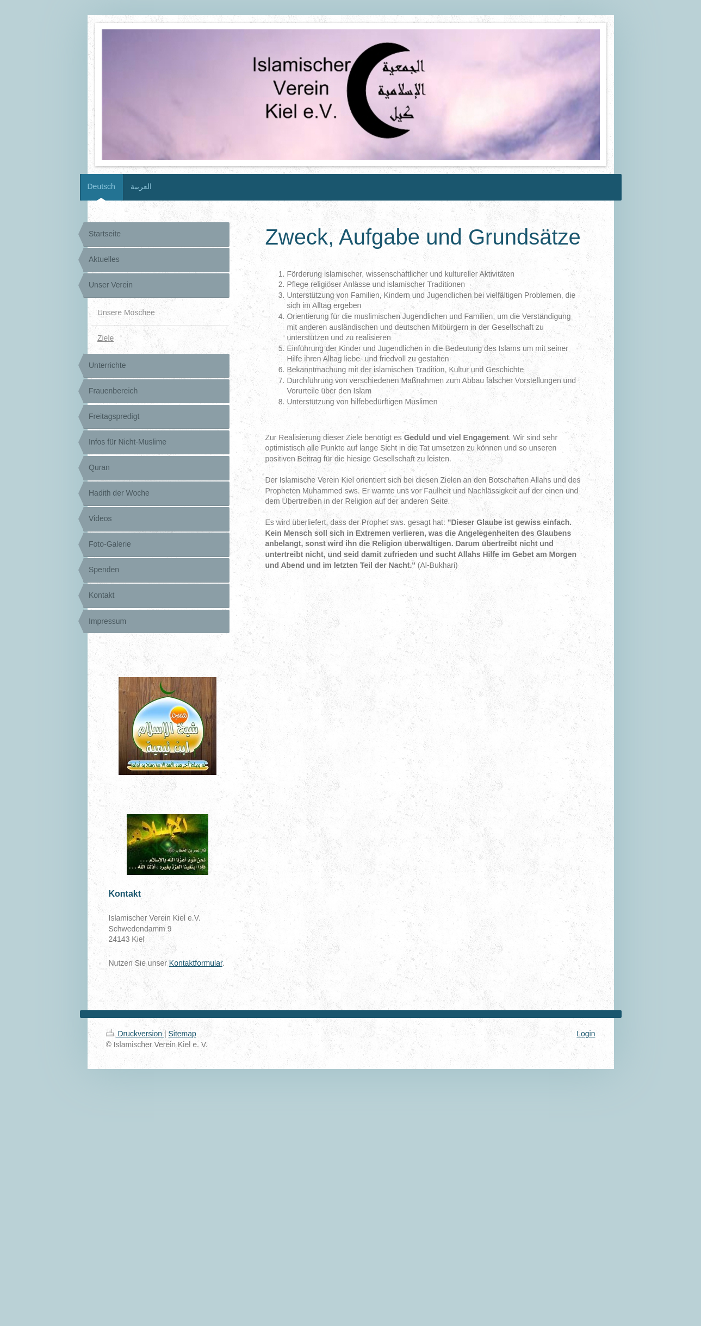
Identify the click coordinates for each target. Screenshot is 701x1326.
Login (585, 1033)
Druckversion (135, 1033)
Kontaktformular (195, 963)
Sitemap (182, 1033)
